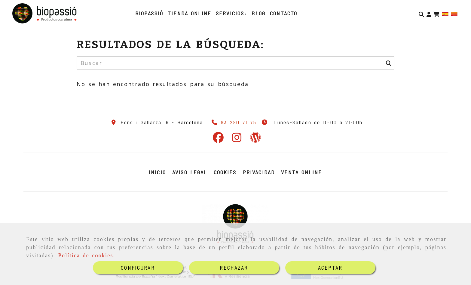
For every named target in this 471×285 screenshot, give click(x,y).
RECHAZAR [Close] (234, 267)
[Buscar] (421, 13)
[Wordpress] (255, 139)
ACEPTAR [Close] (330, 267)
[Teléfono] (232, 122)
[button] (428, 13)
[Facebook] (218, 139)
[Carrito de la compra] (436, 13)
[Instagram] (237, 139)
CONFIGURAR (138, 267)
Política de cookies (85, 255)
